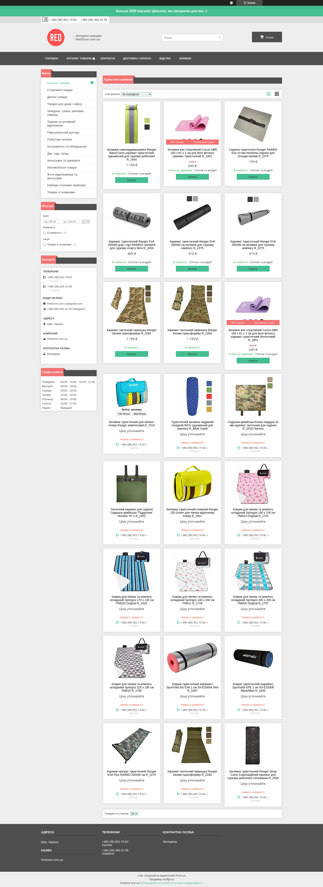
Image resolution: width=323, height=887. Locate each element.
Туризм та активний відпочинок (61, 123)
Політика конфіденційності (187, 883)
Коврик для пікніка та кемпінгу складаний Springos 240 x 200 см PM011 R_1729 (192, 600)
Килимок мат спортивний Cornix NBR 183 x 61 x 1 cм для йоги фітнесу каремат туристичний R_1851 (192, 153)
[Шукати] (219, 37)
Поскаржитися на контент (155, 883)
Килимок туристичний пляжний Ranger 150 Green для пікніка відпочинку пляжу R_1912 (192, 513)
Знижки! (185, 58)
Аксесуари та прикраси (63, 160)
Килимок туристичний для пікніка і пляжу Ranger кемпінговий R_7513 (132, 423)
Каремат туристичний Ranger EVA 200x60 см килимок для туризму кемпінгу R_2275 (192, 245)
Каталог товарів (79, 58)
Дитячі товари (57, 97)
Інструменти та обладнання (67, 146)
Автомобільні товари (62, 167)
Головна (51, 58)
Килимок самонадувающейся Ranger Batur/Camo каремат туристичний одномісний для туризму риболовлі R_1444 (131, 154)
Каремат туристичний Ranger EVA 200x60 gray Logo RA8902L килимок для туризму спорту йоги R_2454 (132, 245)
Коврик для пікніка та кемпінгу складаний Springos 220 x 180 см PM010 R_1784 (132, 687)
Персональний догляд (63, 132)
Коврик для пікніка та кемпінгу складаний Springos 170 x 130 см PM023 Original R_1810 (132, 600)
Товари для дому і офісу (64, 104)
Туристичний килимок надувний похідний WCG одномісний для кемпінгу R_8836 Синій (192, 425)
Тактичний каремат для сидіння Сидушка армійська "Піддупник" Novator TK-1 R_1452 (131, 513)
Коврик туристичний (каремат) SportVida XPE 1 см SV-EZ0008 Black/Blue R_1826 (253, 687)
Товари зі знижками (61, 192)
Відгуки (165, 58)
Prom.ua (180, 875)
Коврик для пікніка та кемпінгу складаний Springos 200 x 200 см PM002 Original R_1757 (253, 600)
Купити (131, 180)
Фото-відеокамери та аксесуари (62, 176)
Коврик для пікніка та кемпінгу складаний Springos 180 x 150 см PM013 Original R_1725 (253, 513)
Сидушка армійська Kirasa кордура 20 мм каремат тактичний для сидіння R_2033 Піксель (253, 425)
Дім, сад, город (58, 153)
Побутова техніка (59, 139)
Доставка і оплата (137, 58)
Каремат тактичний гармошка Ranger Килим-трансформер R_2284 (132, 331)
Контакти (108, 58)
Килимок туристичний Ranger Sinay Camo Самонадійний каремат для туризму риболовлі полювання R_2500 (253, 775)
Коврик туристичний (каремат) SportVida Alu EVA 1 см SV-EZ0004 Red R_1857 (192, 687)
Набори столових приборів (66, 185)
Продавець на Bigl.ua (161, 879)
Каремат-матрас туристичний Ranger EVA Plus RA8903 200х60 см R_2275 (131, 773)
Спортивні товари (59, 90)
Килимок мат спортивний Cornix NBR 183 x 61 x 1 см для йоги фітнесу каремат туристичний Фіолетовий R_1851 (253, 335)
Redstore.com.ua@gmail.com (64, 303)
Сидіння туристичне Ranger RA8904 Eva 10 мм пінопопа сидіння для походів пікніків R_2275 (253, 153)
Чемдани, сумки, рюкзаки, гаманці (65, 112)
